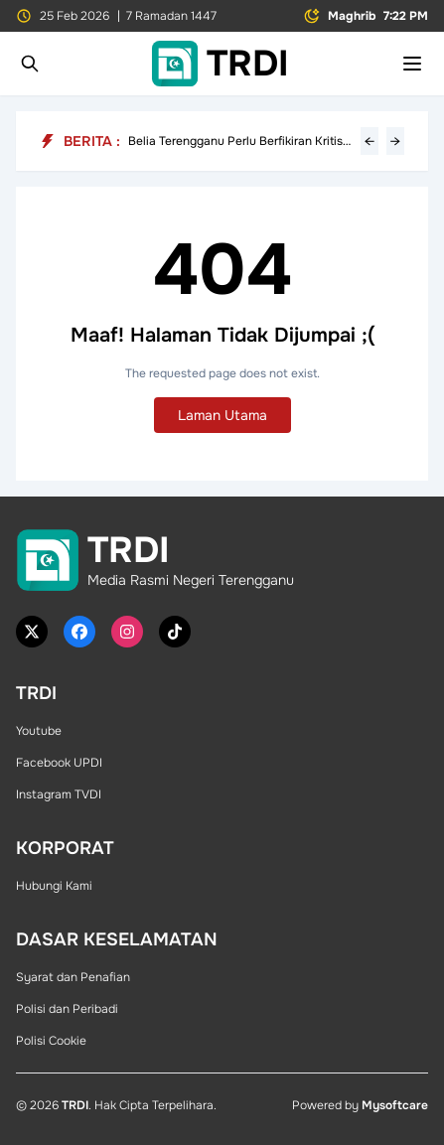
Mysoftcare (395, 1105)
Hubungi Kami (54, 886)
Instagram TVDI (58, 794)
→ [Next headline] (395, 141)
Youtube (39, 731)
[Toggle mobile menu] (412, 63)
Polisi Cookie (51, 1041)
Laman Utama (222, 415)
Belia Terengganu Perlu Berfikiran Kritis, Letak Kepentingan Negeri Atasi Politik (237, 141)
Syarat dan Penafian (73, 977)
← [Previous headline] (369, 141)
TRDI (75, 1105)
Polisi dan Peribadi (67, 1009)
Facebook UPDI (59, 763)
